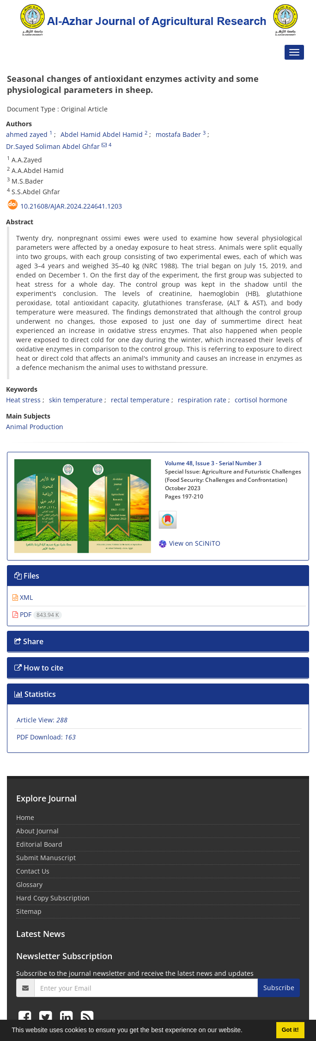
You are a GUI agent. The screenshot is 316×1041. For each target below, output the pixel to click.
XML (22, 597)
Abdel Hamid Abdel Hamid (102, 134)
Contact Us (32, 871)
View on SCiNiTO (189, 543)
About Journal (37, 830)
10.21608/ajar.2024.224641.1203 (71, 206)
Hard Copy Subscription (53, 897)
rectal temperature (140, 399)
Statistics (35, 694)
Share (28, 641)
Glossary (29, 884)
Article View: (42, 719)
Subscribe (278, 987)
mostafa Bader (178, 134)
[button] (245, 1031)
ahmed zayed (27, 134)
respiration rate (202, 399)
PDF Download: (46, 737)
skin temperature (76, 399)
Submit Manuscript (46, 857)
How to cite (38, 668)
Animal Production (34, 426)
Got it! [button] (290, 1030)
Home (25, 817)
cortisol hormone (261, 399)
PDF (37, 614)
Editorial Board (39, 844)
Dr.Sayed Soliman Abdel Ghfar (53, 146)
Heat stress (23, 399)
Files (26, 576)
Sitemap (29, 911)
